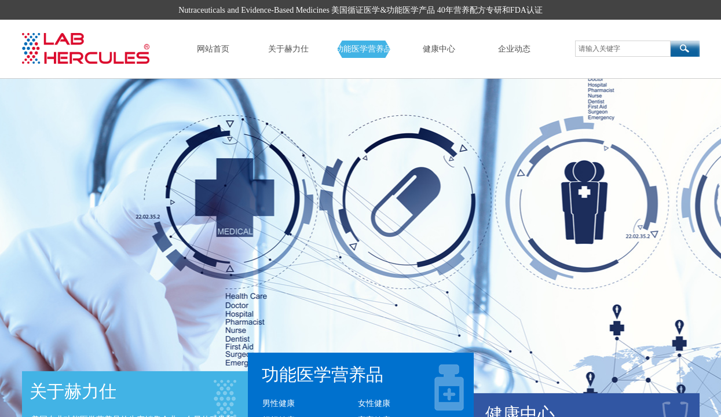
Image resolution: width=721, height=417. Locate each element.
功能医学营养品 (363, 49)
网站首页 (213, 49)
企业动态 (514, 49)
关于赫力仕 (288, 49)
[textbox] (623, 49)
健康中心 (439, 49)
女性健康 (374, 403)
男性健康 (278, 403)
